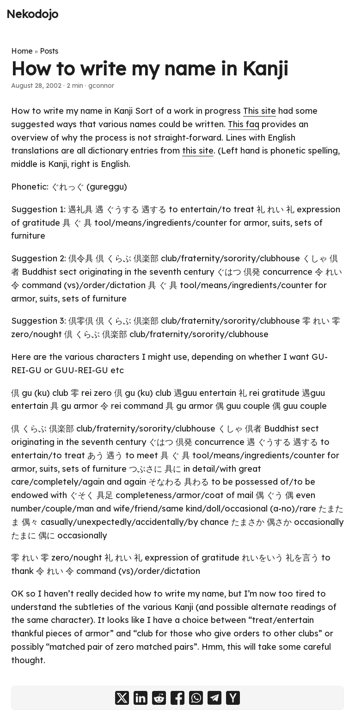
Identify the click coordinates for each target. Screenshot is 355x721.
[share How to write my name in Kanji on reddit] (159, 698)
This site (259, 110)
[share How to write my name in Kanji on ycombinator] (233, 698)
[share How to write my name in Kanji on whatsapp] (196, 698)
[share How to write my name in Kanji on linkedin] (140, 698)
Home (22, 50)
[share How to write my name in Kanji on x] (122, 698)
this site (198, 150)
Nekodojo (32, 14)
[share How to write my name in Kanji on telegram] (214, 698)
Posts (49, 50)
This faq (243, 124)
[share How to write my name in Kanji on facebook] (177, 698)
